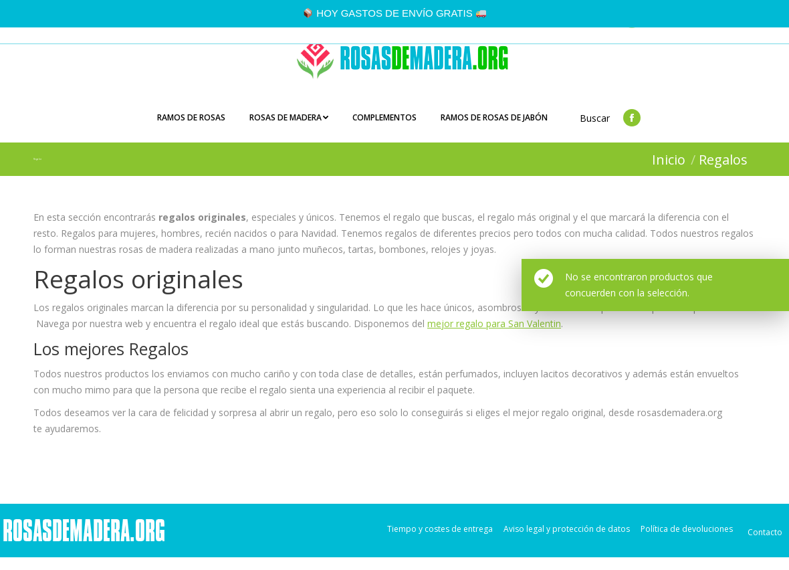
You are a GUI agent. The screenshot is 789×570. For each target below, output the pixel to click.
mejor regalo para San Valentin (494, 336)
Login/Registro (672, 33)
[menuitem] (191, 130)
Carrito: (742, 33)
